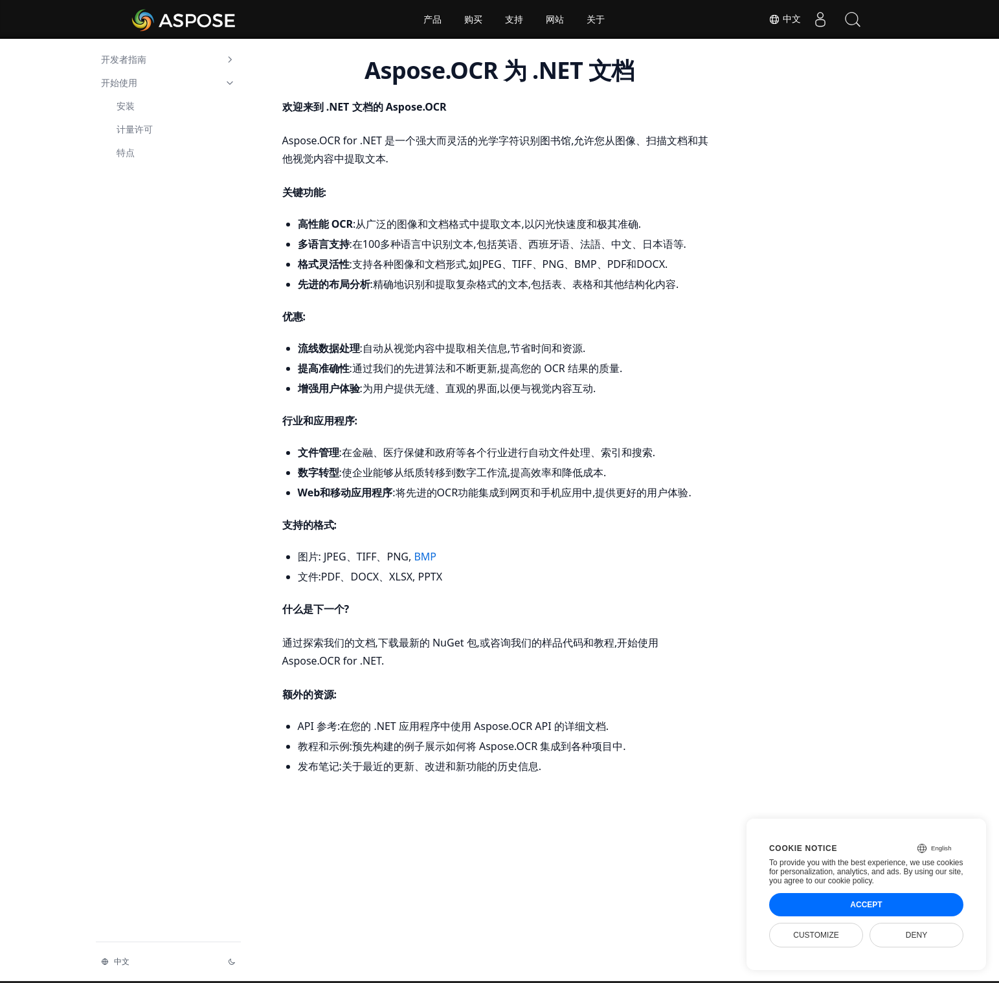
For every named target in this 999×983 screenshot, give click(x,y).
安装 (126, 106)
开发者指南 (168, 59)
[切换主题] (232, 962)
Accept (866, 904)
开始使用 (168, 82)
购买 (473, 19)
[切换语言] (157, 962)
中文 (785, 19)
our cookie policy (843, 880)
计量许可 (135, 129)
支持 (514, 19)
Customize (815, 935)
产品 (432, 19)
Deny (916, 935)
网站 (555, 19)
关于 (596, 19)
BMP (425, 556)
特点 (126, 152)
